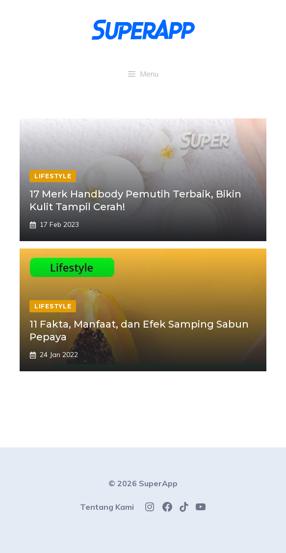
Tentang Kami (107, 507)
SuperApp (158, 483)
